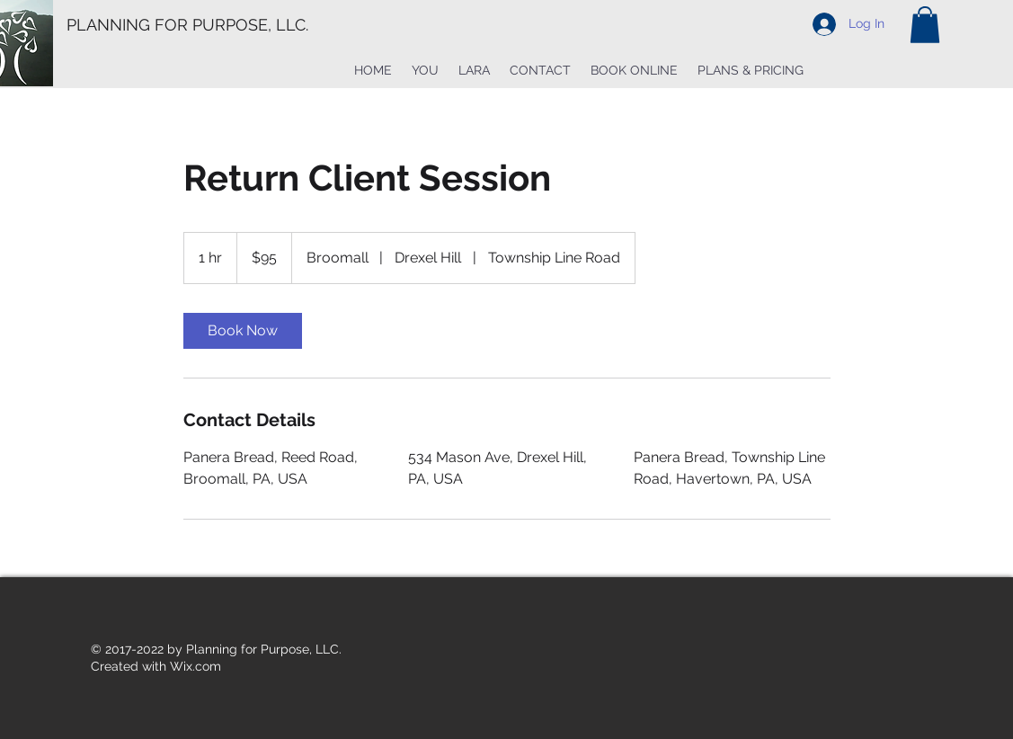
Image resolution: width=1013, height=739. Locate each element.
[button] (925, 24)
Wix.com (195, 666)
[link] (242, 331)
